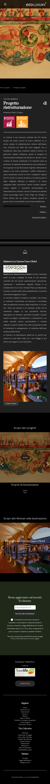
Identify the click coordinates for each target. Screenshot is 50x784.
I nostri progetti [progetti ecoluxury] (25, 722)
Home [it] (25, 708)
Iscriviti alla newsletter (25, 613)
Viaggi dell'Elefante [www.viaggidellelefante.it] (25, 760)
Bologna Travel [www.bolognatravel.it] (25, 762)
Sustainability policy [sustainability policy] (25, 750)
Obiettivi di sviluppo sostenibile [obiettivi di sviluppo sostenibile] (25, 720)
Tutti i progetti (4, 88)
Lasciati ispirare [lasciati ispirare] (25, 741)
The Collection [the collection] (25, 728)
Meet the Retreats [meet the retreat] (25, 748)
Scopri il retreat (11, 403)
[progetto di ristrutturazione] (25, 463)
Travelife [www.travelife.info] (25, 758)
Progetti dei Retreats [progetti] (25, 739)
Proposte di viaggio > (39, 217)
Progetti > (43, 212)
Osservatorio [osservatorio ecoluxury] (25, 712)
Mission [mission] (25, 716)
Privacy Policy (23, 629)
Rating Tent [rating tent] (25, 746)
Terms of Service (29, 639)
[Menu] (5, 4)
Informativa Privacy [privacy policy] (25, 724)
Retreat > (43, 206)
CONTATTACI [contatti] (25, 683)
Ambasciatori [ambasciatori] (25, 743)
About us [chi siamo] (25, 714)
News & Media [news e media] (25, 718)
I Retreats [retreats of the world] (25, 733)
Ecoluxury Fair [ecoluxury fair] (25, 710)
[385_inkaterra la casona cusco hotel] (25, 548)
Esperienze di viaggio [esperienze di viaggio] (25, 735)
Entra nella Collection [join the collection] (25, 737)
